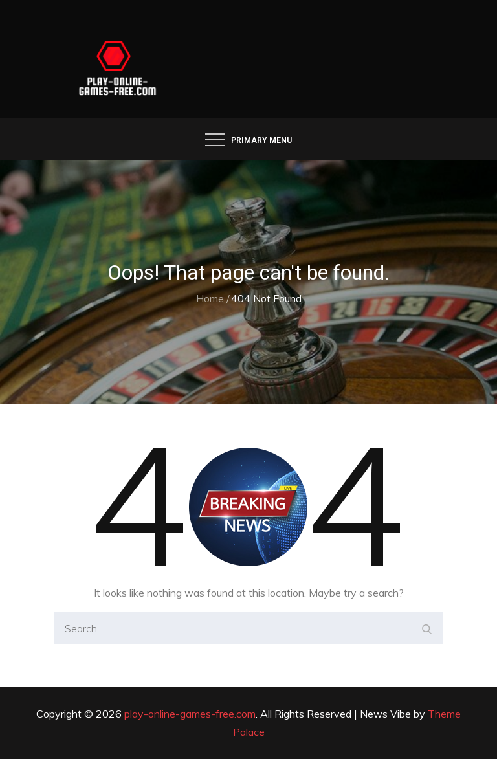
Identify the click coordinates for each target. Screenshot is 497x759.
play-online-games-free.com (190, 713)
